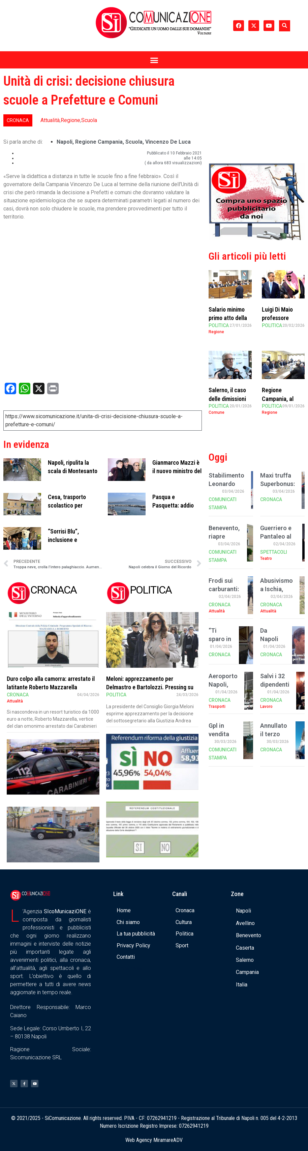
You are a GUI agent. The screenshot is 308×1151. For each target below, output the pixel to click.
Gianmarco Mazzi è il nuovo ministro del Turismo (177, 471)
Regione (70, 120)
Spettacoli (273, 552)
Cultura (184, 922)
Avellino (245, 923)
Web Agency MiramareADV (154, 1140)
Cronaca (18, 120)
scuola (134, 142)
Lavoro (266, 706)
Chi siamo (128, 922)
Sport (182, 945)
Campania (247, 972)
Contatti (126, 957)
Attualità (50, 120)
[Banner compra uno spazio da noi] (257, 238)
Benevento (248, 935)
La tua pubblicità (136, 933)
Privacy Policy (133, 945)
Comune (216, 412)
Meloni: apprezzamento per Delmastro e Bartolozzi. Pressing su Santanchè (149, 687)
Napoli (64, 142)
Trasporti (217, 706)
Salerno (245, 960)
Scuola (89, 120)
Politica (116, 694)
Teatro (266, 558)
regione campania (99, 142)
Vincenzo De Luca (168, 142)
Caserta (245, 948)
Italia (241, 984)
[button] (284, 25)
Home (124, 910)
